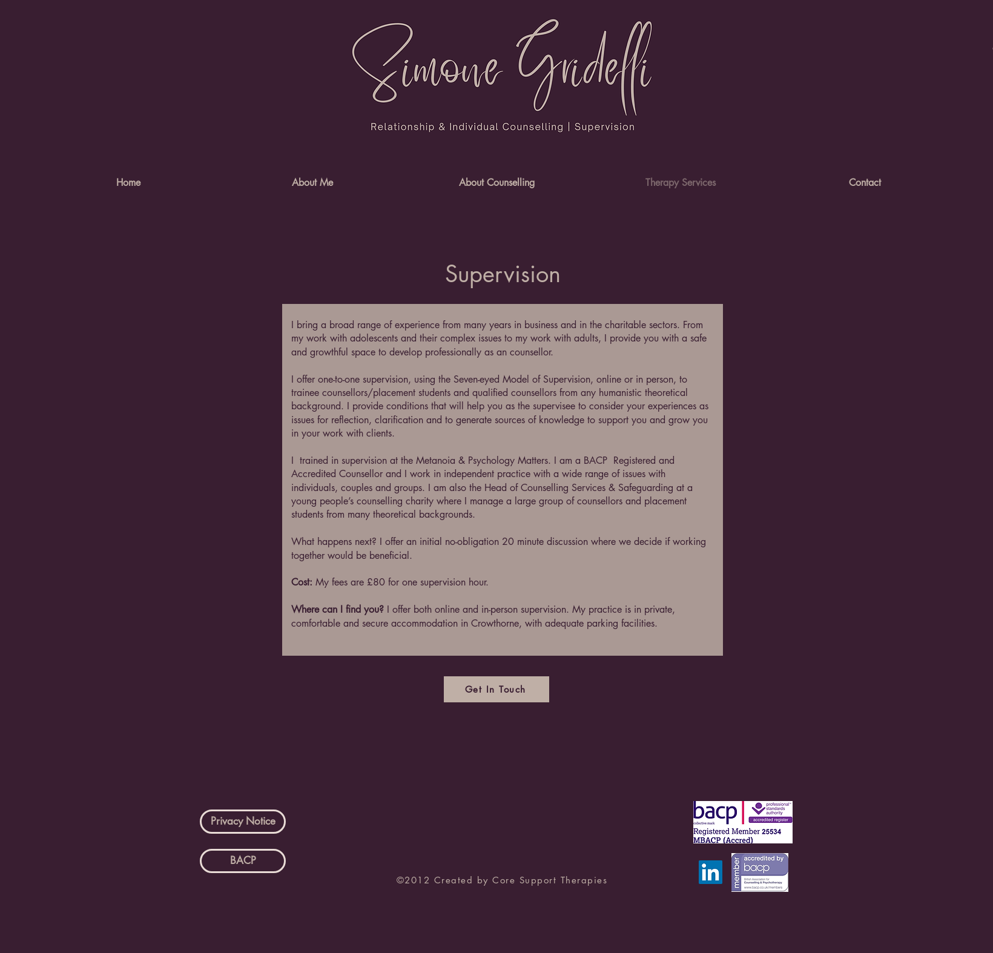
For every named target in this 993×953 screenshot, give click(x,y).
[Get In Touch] (496, 689)
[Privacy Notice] (243, 822)
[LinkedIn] (710, 872)
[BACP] (243, 861)
